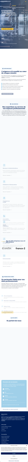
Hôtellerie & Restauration (5, 437)
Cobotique (3, 429)
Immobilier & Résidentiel (5, 440)
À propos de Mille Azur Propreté (6, 426)
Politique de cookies (11, 460)
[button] (26, 445)
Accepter (14, 453)
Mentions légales (16, 460)
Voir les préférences (14, 458)
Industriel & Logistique (4, 443)
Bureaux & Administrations (5, 436)
